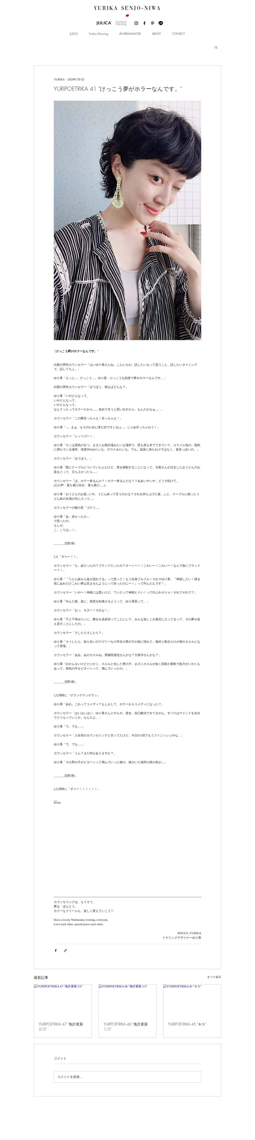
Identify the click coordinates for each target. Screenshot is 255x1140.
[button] (73, 34)
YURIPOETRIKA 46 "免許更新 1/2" (126, 1026)
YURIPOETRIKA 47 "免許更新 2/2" (61, 1026)
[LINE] (160, 23)
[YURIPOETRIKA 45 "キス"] (192, 1001)
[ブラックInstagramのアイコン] (136, 23)
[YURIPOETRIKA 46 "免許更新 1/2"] (127, 1001)
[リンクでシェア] (65, 950)
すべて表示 (214, 977)
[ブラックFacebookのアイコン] (144, 23)
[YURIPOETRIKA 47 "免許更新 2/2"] (63, 1001)
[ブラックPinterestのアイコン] (152, 23)
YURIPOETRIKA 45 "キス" (187, 1024)
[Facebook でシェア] (56, 950)
